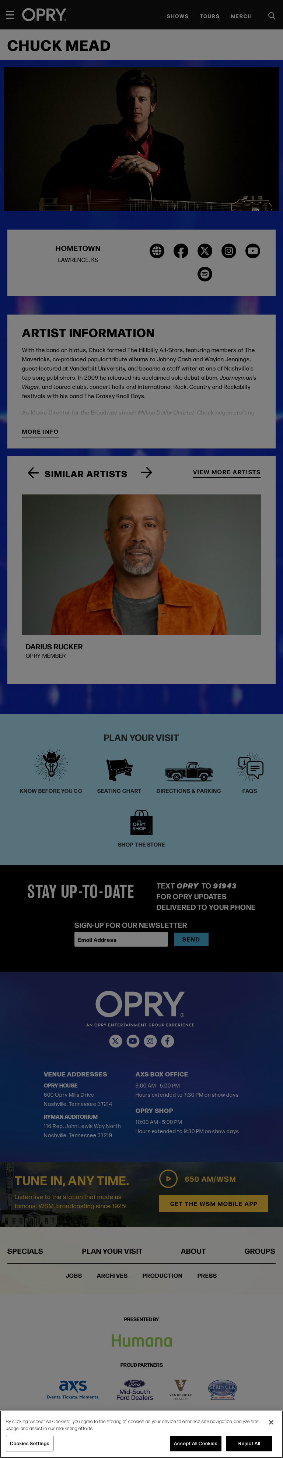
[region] (141, 1434)
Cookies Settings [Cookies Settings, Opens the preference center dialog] (29, 1443)
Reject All (249, 1443)
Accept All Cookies (195, 1443)
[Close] (271, 1422)
